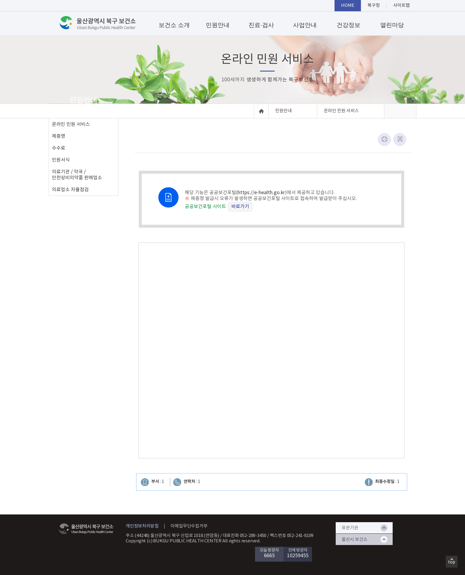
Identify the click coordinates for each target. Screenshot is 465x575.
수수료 (58, 148)
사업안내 (305, 25)
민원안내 (218, 25)
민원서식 (61, 160)
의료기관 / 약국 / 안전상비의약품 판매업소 (77, 174)
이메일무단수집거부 (189, 526)
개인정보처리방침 (142, 526)
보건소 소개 (174, 25)
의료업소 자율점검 (70, 189)
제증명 (58, 136)
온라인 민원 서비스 (71, 124)
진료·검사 (261, 25)
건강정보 (348, 25)
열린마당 (392, 25)
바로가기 (240, 206)
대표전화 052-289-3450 (245, 535)
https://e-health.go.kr (261, 192)
